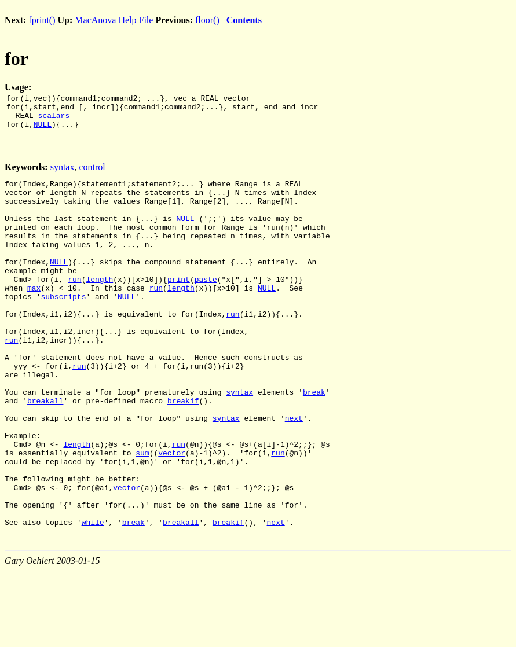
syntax (62, 174)
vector (171, 515)
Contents (244, 20)
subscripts (63, 327)
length (99, 307)
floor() (207, 20)
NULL (43, 131)
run (74, 307)
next (294, 473)
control (92, 174)
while (93, 598)
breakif (183, 452)
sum (142, 515)
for (16, 58)
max (34, 317)
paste (206, 307)
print (178, 307)
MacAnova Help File (114, 20)
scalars (54, 120)
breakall (45, 452)
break (314, 442)
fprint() (41, 20)
